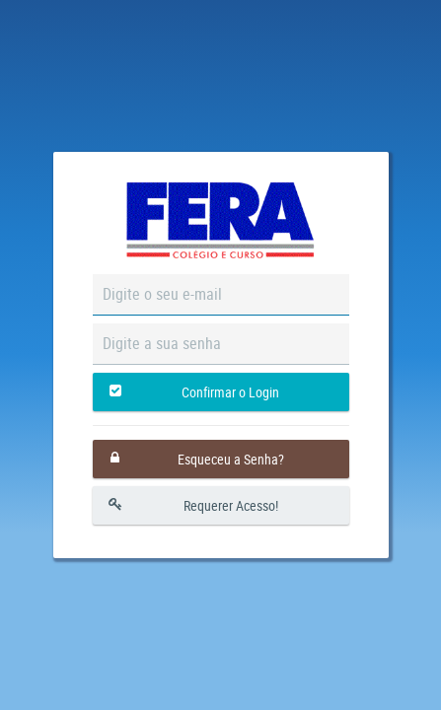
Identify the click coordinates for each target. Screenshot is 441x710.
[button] (221, 392)
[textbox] (221, 295)
